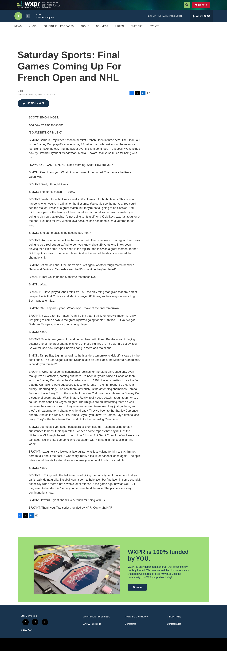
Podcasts (67, 33)
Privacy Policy (174, 627)
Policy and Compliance (136, 627)
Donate (204, 8)
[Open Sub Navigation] (24, 33)
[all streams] (201, 23)
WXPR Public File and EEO (96, 627)
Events (154, 33)
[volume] (28, 23)
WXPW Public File (92, 634)
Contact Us (130, 634)
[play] (18, 23)
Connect (102, 33)
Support (137, 33)
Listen (119, 33)
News (18, 33)
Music (33, 33)
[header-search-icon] (188, 8)
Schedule (50, 33)
